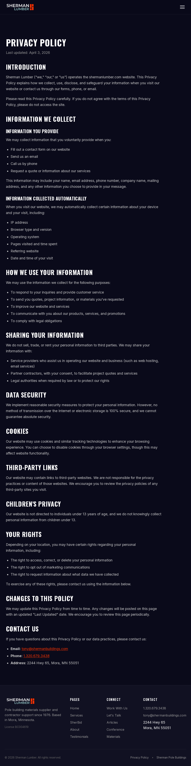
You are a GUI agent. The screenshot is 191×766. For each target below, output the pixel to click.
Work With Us (117, 708)
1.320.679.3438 (36, 656)
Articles (112, 722)
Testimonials (79, 737)
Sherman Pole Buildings (171, 757)
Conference (115, 729)
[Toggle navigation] (182, 7)
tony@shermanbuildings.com (45, 649)
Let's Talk (114, 715)
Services (76, 715)
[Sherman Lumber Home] (20, 7)
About (74, 729)
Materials (113, 737)
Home (74, 708)
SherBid (76, 722)
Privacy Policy (139, 757)
